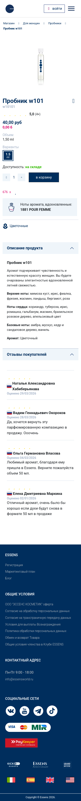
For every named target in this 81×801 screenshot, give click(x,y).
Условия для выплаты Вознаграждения (32, 624)
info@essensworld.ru (19, 679)
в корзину (44, 177)
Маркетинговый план (20, 571)
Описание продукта (25, 248)
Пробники (54, 23)
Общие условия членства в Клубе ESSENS (34, 644)
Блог (8, 578)
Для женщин (31, 23)
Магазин (9, 23)
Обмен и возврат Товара (22, 637)
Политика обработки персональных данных (35, 631)
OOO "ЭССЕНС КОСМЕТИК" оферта (29, 604)
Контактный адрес (23, 660)
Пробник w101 (12, 28)
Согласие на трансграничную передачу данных (38, 617)
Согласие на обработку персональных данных (37, 611)
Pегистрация (14, 565)
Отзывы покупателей (26, 354)
